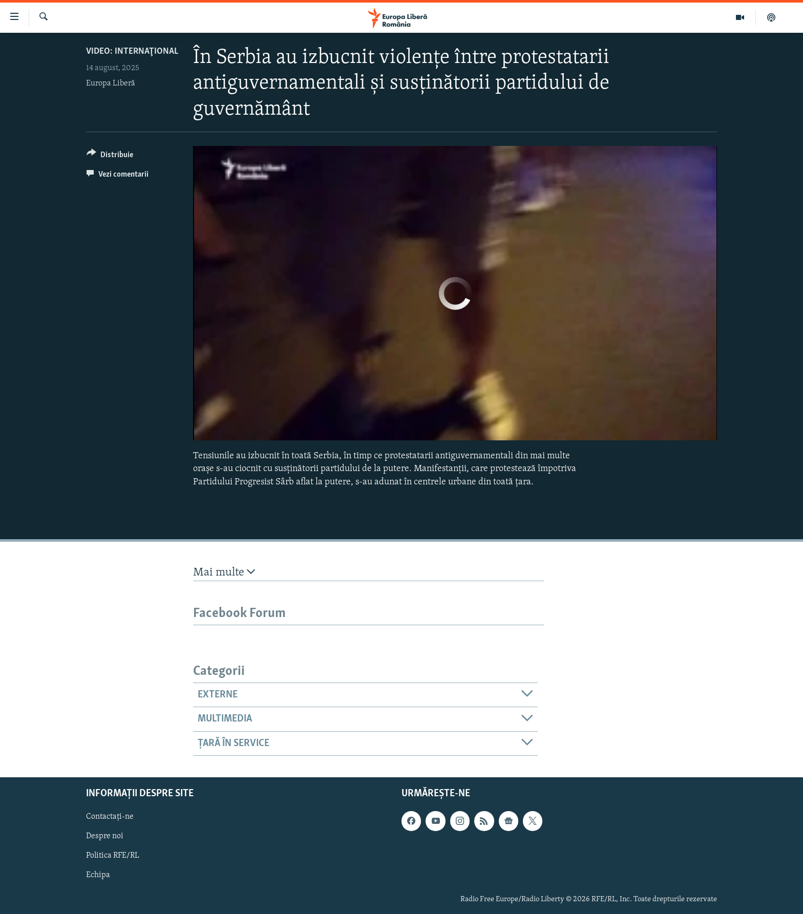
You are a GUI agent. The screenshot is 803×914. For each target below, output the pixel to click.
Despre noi (104, 836)
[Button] (110, 156)
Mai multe (224, 572)
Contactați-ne (110, 817)
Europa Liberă (110, 83)
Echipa (98, 876)
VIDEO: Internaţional (132, 51)
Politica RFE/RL (112, 856)
